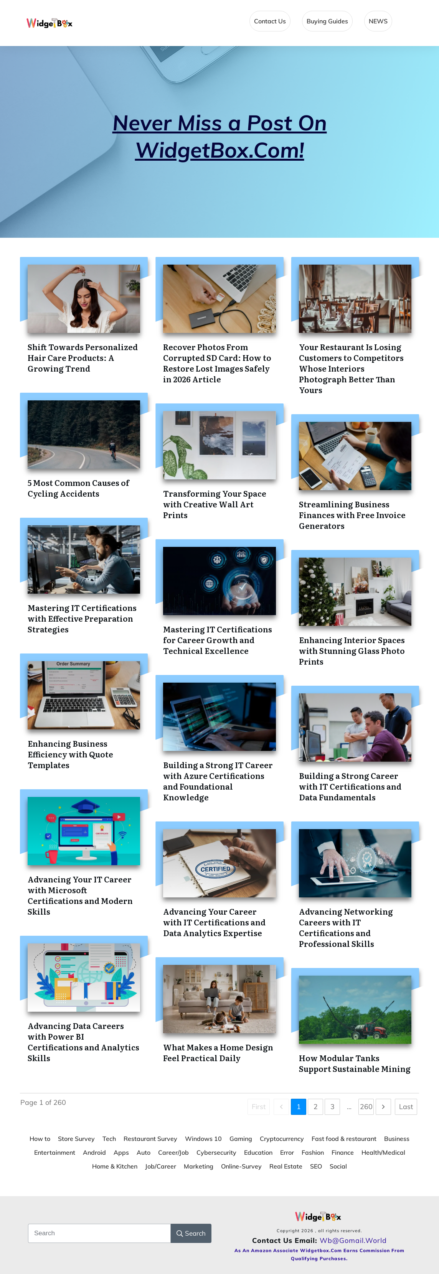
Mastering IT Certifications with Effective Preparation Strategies (82, 618)
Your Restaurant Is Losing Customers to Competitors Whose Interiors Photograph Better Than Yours (351, 368)
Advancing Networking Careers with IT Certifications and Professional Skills (346, 927)
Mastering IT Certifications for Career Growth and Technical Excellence (217, 639)
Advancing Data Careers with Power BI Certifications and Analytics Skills (83, 1041)
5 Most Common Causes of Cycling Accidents (78, 488)
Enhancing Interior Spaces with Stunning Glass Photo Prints (352, 650)
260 (366, 1106)
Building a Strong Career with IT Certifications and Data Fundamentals (350, 786)
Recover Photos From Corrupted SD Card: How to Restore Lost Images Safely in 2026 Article (217, 363)
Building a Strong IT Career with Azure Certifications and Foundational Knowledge (218, 781)
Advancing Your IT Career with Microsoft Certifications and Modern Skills (80, 895)
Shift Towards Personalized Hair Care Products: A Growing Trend (83, 357)
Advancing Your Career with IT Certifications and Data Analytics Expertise (214, 921)
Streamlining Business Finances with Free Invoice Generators (352, 514)
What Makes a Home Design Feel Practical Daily (218, 1052)
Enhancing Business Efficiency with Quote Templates (70, 753)
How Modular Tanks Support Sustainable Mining (355, 1063)
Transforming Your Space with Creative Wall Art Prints (214, 503)
